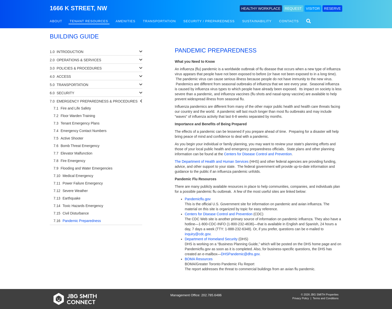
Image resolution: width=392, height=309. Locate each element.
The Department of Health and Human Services (211, 162)
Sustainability (257, 21)
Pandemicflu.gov (198, 199)
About (56, 21)
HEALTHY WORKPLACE (260, 8)
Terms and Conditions (325, 298)
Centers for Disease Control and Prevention (258, 154)
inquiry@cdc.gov (197, 234)
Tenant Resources (89, 21)
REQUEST (293, 8)
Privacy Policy (300, 298)
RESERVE (332, 8)
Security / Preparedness (208, 21)
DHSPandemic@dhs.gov (240, 254)
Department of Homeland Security (211, 239)
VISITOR (313, 8)
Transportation (159, 21)
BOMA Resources (198, 259)
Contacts (289, 21)
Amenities (126, 21)
